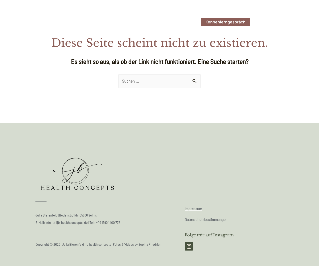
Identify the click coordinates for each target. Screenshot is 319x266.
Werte (162, 22)
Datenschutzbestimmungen (206, 219)
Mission (141, 22)
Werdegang (116, 22)
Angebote (184, 22)
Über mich (89, 22)
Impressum (193, 208)
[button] (225, 22)
